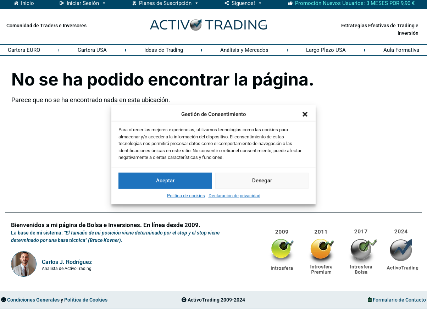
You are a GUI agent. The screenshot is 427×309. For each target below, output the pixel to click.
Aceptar (165, 180)
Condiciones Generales (33, 300)
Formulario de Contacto (399, 300)
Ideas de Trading (163, 50)
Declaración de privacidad (234, 195)
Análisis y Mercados (244, 50)
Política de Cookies (85, 300)
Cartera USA (92, 50)
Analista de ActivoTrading (67, 268)
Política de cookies (186, 195)
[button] (305, 114)
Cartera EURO (24, 50)
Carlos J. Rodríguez (67, 262)
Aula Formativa (401, 50)
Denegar (262, 180)
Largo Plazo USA (326, 50)
